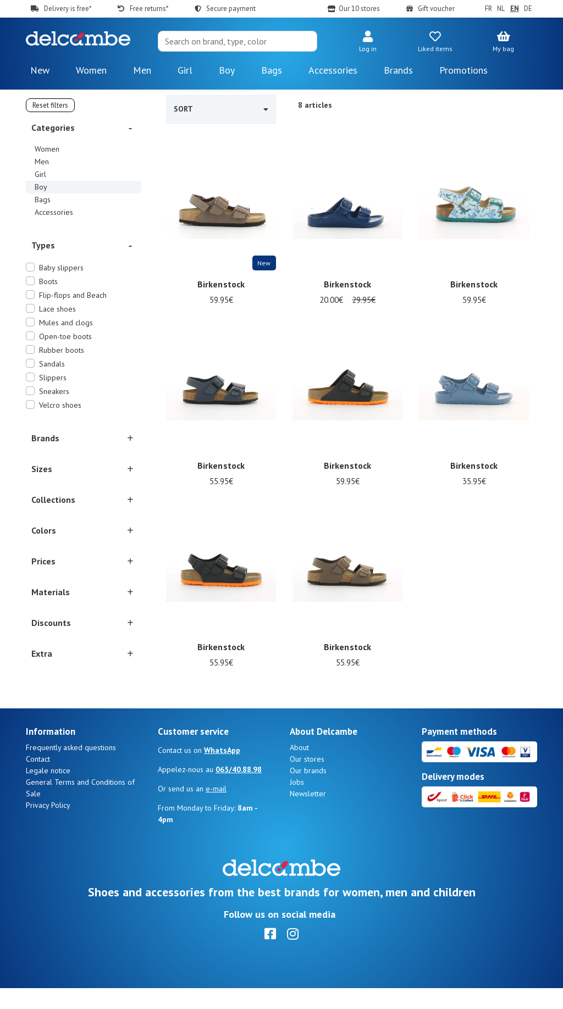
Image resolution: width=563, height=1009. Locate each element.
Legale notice (48, 791)
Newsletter (308, 814)
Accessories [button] (332, 70)
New (39, 70)
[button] (367, 42)
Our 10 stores (359, 8)
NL (501, 8)
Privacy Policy (48, 826)
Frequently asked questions (71, 768)
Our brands (308, 791)
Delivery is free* (67, 8)
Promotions (463, 70)
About (299, 768)
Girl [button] (185, 70)
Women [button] (91, 70)
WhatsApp (222, 771)
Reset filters (50, 105)
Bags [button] (271, 70)
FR (488, 8)
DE (528, 8)
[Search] (237, 41)
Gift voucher (436, 8)
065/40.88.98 (239, 790)
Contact (38, 780)
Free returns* (149, 8)
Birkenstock (221, 284)
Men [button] (142, 70)
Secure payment (231, 8)
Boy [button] (227, 70)
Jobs (297, 803)
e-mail (216, 809)
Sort (221, 109)
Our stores (307, 780)
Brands (398, 70)
